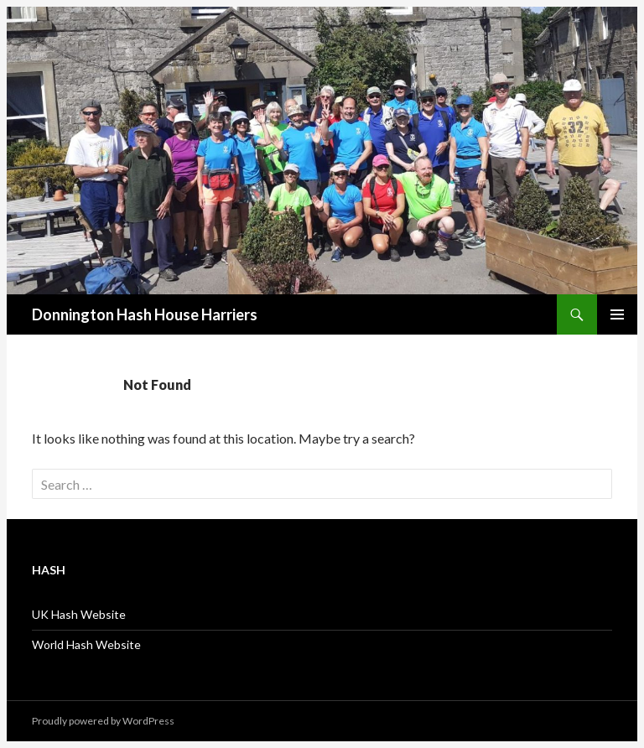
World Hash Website (86, 644)
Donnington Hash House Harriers (144, 314)
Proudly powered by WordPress (103, 720)
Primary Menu (617, 314)
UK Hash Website (79, 614)
